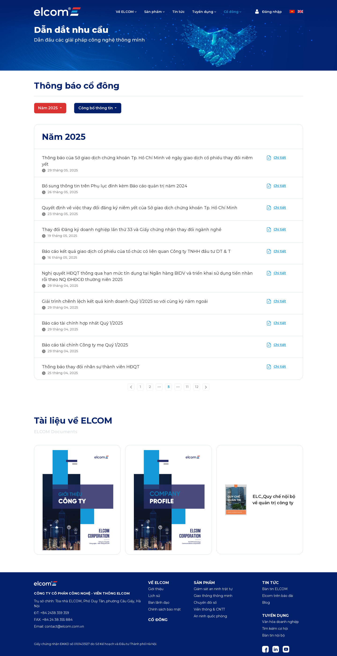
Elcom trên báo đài (277, 596)
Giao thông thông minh (213, 596)
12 (196, 387)
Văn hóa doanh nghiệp (280, 622)
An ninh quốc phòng (210, 616)
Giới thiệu (155, 589)
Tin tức (178, 12)
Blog (266, 602)
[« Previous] (131, 387)
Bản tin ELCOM (275, 589)
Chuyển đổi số (205, 602)
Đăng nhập (268, 11)
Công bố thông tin (96, 108)
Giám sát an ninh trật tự (213, 589)
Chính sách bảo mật (164, 609)
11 (187, 387)
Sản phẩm (153, 12)
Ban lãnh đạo (158, 602)
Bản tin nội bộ (273, 635)
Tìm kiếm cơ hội (275, 628)
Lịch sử (154, 596)
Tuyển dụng (202, 12)
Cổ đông (231, 12)
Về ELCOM (125, 12)
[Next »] (206, 387)
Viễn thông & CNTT (209, 609)
